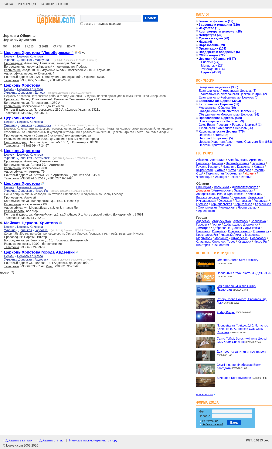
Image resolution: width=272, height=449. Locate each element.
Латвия (220, 170)
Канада (259, 166)
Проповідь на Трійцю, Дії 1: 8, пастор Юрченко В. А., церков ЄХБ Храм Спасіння (242, 329)
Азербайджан (237, 159)
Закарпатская (243, 190)
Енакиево (202, 231)
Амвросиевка (221, 221)
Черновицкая (205, 210)
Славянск (203, 241)
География (204, 153)
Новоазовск (258, 238)
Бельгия (217, 163)
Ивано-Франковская (231, 193)
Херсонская (263, 204)
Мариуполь (42, 59)
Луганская (239, 197)
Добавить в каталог (19, 440)
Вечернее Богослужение (234, 377)
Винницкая (203, 187)
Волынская (222, 187)
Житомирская (222, 190)
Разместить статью (54, 4)
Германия (258, 163)
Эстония (246, 176)
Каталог (202, 14)
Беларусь (202, 163)
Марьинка (222, 238)
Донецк (40, 92)
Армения (255, 159)
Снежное (218, 241)
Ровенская (260, 200)
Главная (7, 4)
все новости (204, 394)
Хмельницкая (207, 207)
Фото (16, 46)
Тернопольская (221, 204)
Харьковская (243, 204)
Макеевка (252, 234)
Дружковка (252, 228)
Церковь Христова (30, 56)
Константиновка (239, 231)
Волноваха (258, 221)
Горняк (216, 224)
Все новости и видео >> (215, 252)
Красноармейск (207, 234)
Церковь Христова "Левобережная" (38, 52)
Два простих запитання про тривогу (241, 351)
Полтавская (243, 200)
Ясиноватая (220, 245)
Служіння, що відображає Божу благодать (238, 366)
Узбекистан (234, 173)
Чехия (234, 176)
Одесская (225, 200)
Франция (221, 176)
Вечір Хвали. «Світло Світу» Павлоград (236, 288)
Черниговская (247, 207)
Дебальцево (232, 224)
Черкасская (227, 207)
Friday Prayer (226, 312)
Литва (232, 170)
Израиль (214, 166)
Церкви (9, 56)
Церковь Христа (20, 118)
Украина (9, 59)
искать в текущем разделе (100, 23)
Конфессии (205, 80)
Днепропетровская (245, 187)
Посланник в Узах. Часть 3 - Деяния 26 (244, 273)
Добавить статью (51, 440)
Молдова (245, 170)
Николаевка (239, 238)
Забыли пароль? (212, 424)
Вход (234, 422)
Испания (229, 166)
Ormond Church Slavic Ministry (237, 259)
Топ (5, 46)
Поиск (150, 18)
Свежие (43, 46)
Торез (231, 241)
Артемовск (42, 158)
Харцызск (244, 241)
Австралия (217, 159)
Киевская (254, 193)
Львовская (255, 197)
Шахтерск (203, 245)
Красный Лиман (231, 234)
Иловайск (219, 231)
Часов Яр (41, 190)
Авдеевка (41, 259)
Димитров (203, 228)
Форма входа (207, 402)
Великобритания (237, 163)
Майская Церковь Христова (31, 223)
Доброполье (221, 228)
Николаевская (206, 200)
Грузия (201, 166)
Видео (29, 46)
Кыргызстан (204, 170)
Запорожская (205, 193)
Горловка (41, 230)
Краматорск (43, 125)
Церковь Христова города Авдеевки (39, 252)
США (199, 173)
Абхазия (202, 159)
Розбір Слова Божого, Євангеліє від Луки (242, 301)
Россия (259, 170)
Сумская (202, 204)
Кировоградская (207, 197)
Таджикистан (215, 173)
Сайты (57, 46)
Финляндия (204, 176)
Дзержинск (250, 224)
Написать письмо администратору (93, 440)
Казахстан (244, 166)
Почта (71, 46)
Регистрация (27, 4)
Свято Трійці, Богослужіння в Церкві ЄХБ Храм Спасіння (242, 340)
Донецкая (25, 59)
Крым (225, 197)
